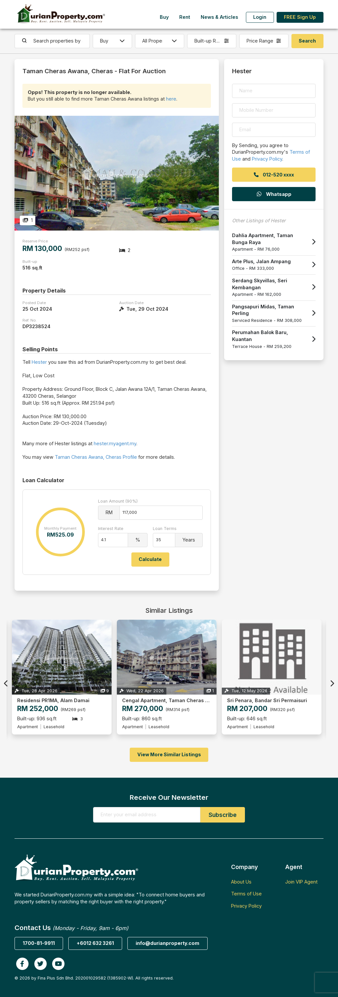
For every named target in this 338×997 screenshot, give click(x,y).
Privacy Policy (267, 159)
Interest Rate (110, 528)
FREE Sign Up (300, 17)
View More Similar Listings (169, 754)
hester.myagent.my (115, 443)
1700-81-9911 (39, 943)
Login (259, 17)
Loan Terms (165, 528)
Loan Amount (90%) (118, 501)
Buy (164, 17)
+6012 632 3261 (95, 943)
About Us (241, 882)
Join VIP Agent (301, 882)
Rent (184, 17)
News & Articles (219, 17)
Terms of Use (246, 893)
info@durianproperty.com (167, 943)
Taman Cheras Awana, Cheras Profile (96, 457)
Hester (39, 362)
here (171, 99)
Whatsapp (273, 194)
